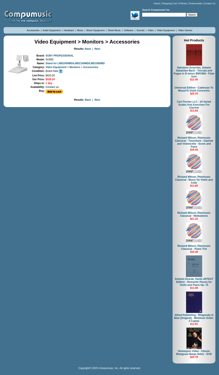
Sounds (140, 30)
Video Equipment (166, 30)
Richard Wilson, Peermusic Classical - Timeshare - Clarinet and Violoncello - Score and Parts (194, 142)
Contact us (52, 87)
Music (80, 30)
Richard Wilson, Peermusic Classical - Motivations (194, 214)
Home (157, 3)
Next (97, 48)
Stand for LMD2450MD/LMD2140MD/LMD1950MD (75, 63)
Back (88, 48)
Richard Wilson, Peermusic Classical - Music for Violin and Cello (194, 179)
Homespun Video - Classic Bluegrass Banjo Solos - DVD (194, 353)
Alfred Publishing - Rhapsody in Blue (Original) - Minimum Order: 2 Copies (194, 318)
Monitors (75, 67)
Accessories (33, 30)
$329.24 (50, 79)
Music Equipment (96, 30)
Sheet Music (114, 30)
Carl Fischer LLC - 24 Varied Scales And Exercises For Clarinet (194, 104)
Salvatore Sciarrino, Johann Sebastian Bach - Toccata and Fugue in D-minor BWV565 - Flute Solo (194, 72)
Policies (183, 3)
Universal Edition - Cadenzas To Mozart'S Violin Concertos (194, 89)
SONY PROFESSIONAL (60, 55)
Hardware (69, 30)
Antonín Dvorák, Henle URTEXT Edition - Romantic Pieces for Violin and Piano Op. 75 (194, 282)
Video (151, 30)
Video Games (185, 30)
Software (129, 30)
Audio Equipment (52, 30)
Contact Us (209, 3)
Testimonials (195, 3)
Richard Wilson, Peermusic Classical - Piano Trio (194, 247)
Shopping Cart (169, 3)
